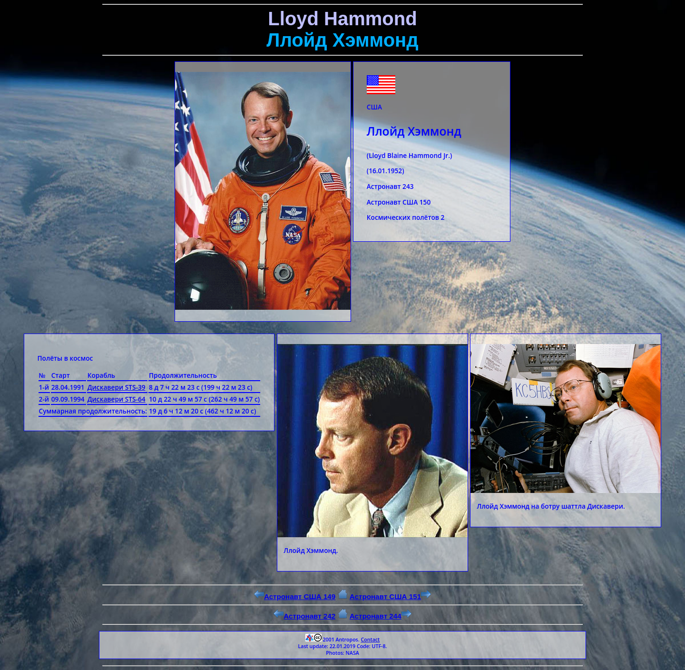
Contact (370, 639)
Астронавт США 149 (294, 596)
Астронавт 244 (380, 616)
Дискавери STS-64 (117, 399)
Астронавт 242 (304, 616)
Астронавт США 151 (390, 596)
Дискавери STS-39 (117, 387)
